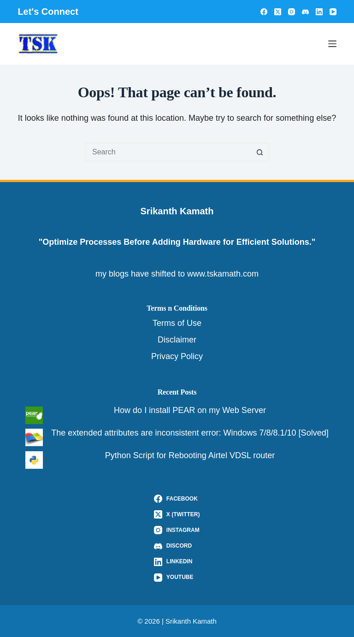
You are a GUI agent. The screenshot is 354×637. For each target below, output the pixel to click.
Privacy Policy (177, 356)
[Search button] (260, 152)
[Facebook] (263, 11)
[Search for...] (168, 152)
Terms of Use (177, 323)
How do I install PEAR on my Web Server (190, 410)
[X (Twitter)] (277, 11)
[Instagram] (291, 11)
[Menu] (332, 44)
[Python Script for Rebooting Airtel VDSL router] (34, 460)
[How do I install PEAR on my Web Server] (34, 415)
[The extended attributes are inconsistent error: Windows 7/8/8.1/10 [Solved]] (34, 437)
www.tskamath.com (223, 273)
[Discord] (305, 11)
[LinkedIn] (319, 11)
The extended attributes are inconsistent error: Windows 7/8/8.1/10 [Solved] (189, 432)
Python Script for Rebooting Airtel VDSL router (190, 455)
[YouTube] (333, 11)
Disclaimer (177, 339)
